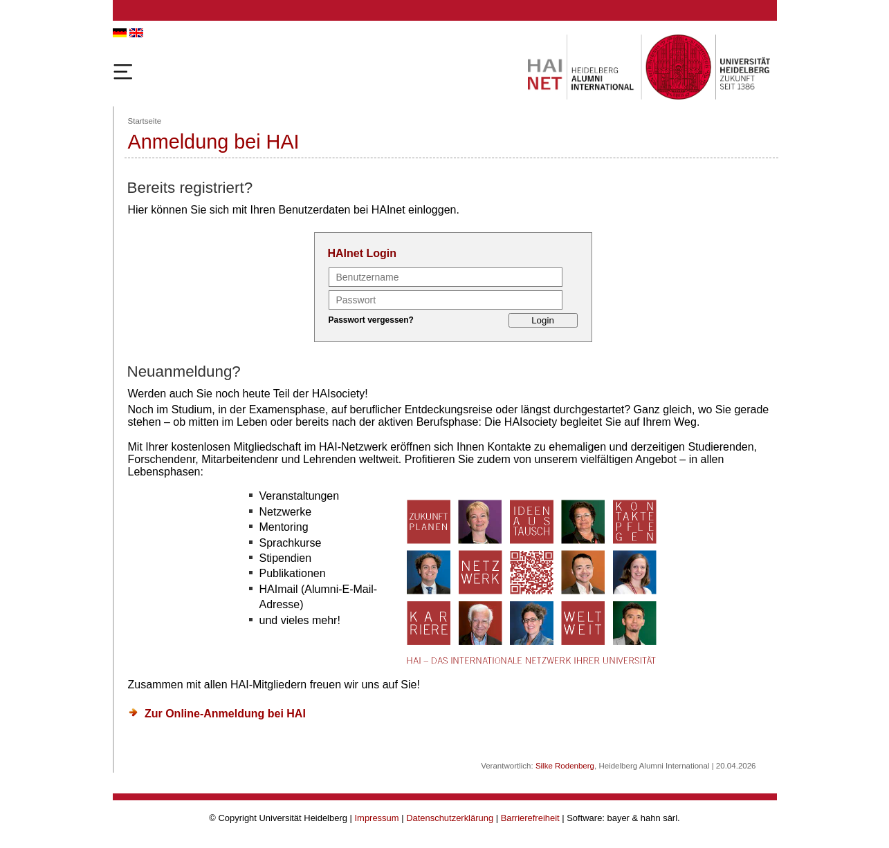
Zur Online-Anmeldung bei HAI (225, 713)
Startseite (145, 121)
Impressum (377, 818)
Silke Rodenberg (564, 766)
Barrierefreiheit (530, 818)
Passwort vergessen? (371, 320)
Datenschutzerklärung (449, 818)
